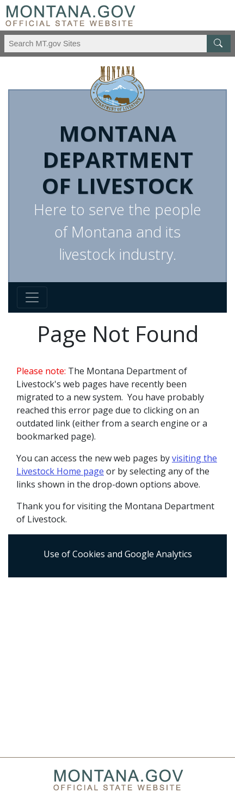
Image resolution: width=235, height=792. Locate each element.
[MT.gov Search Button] (219, 43)
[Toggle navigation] (32, 297)
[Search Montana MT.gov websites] (117, 43)
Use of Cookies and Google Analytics (118, 554)
